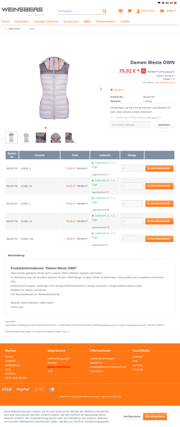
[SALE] (87, 21)
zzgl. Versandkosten (165, 82)
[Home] (7, 21)
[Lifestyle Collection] (46, 21)
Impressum (96, 371)
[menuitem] (83, 11)
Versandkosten (113, 396)
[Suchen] (104, 11)
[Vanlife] (125, 21)
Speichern (164, 124)
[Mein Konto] (146, 11)
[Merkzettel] (129, 11)
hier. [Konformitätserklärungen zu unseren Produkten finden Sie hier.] (68, 331)
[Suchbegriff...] (83, 11)
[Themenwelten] (105, 21)
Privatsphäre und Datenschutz (108, 367)
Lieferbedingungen (59, 358)
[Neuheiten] (21, 21)
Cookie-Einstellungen (102, 358)
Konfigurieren (132, 416)
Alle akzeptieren (155, 416)
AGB (50, 371)
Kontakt (52, 362)
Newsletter (96, 362)
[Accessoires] (71, 21)
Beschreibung (16, 255)
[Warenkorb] (168, 11)
